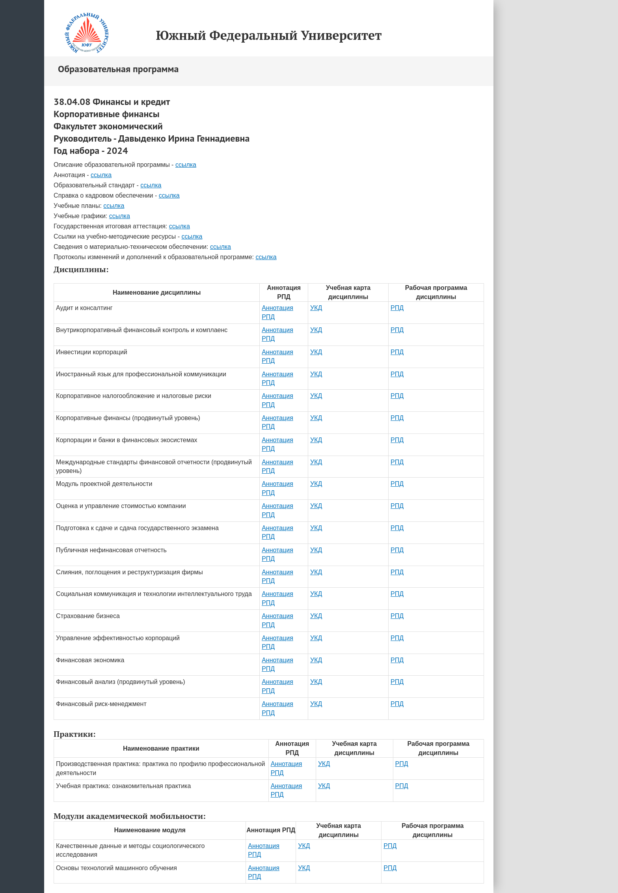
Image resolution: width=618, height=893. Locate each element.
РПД (397, 308)
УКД (316, 308)
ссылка (185, 164)
